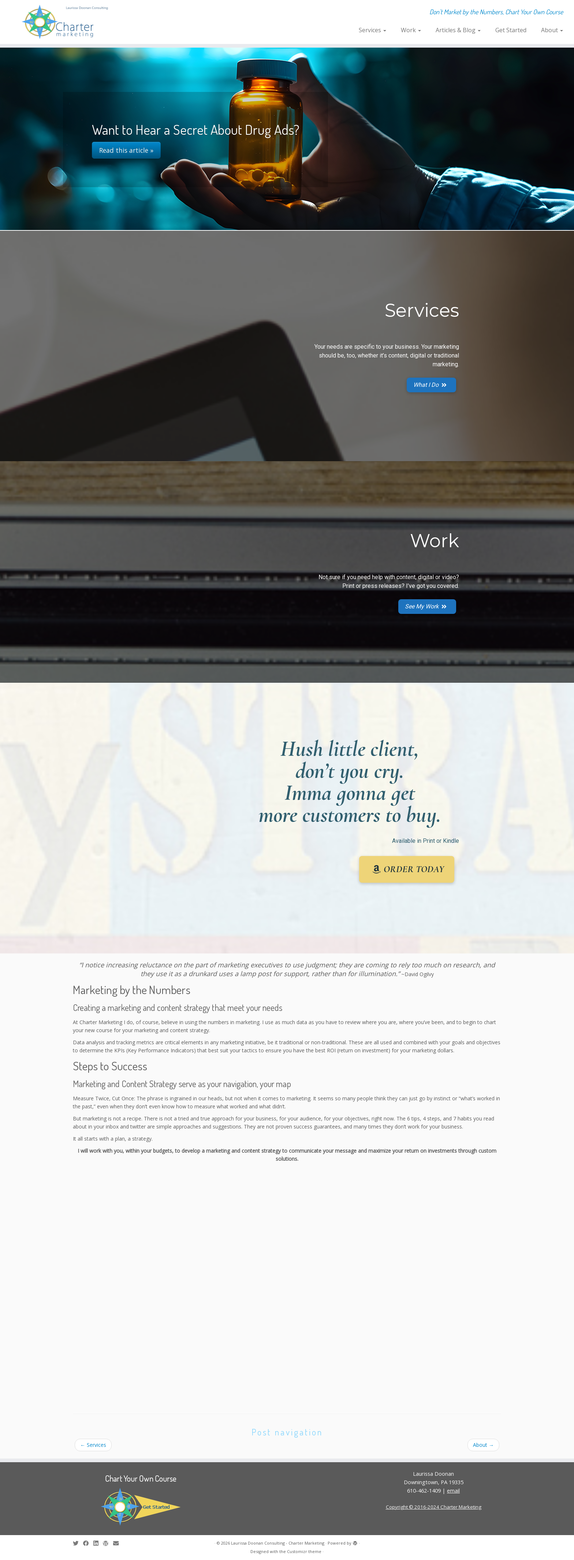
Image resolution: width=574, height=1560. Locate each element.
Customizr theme (304, 1551)
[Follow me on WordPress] (108, 1543)
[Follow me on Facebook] (88, 1543)
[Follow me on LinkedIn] (98, 1543)
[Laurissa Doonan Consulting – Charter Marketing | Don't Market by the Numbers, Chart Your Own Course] (66, 22)
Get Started (510, 30)
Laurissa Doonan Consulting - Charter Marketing (277, 1543)
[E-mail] (118, 1543)
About (552, 30)
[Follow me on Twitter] (78, 1543)
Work (411, 30)
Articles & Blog (458, 30)
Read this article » (126, 150)
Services (372, 30)
